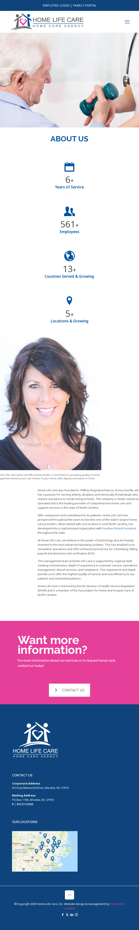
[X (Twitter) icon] (67, 914)
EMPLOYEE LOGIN (56, 5)
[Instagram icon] (76, 914)
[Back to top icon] (69, 895)
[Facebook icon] (62, 914)
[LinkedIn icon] (71, 914)
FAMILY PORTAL (85, 5)
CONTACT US (69, 690)
